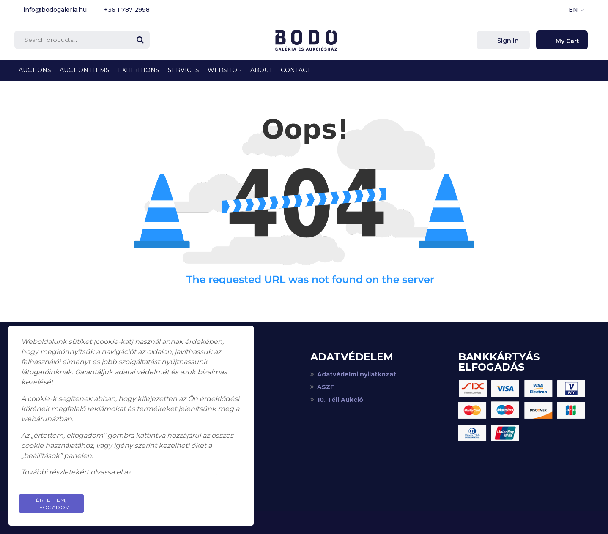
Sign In (507, 40)
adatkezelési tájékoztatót (174, 472)
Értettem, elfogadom (51, 503)
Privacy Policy (209, 500)
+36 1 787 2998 (127, 10)
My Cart (566, 41)
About (261, 70)
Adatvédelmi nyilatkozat (356, 374)
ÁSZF (325, 387)
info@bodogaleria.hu (55, 10)
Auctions (35, 70)
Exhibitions (138, 70)
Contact (295, 70)
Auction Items (85, 70)
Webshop (225, 70)
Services (183, 70)
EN (573, 10)
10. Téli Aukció (340, 399)
